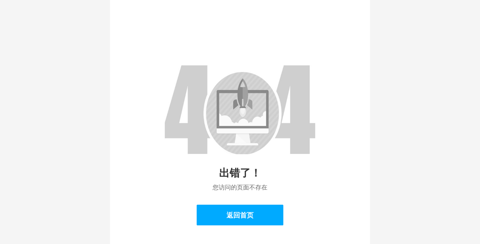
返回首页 (240, 215)
